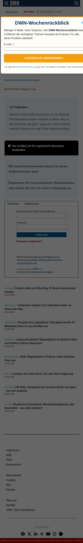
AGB (46, 67)
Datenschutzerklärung (25, 67)
